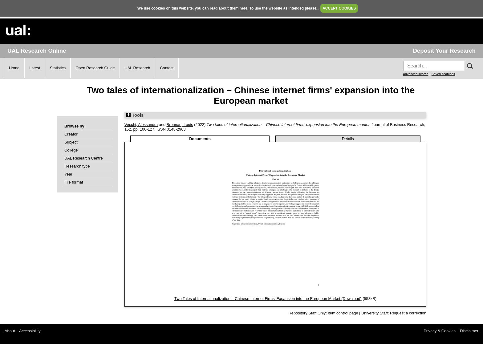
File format (73, 182)
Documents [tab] (200, 138)
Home (14, 68)
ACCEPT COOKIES (339, 8)
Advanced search (415, 74)
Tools (135, 115)
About (10, 331)
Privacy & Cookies (440, 331)
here (243, 8)
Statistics (58, 68)
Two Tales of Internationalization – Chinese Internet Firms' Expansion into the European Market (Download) (268, 298)
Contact (166, 68)
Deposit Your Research (444, 50)
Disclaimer (469, 331)
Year (68, 174)
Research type (77, 166)
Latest (34, 68)
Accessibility (30, 331)
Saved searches (443, 74)
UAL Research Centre (83, 158)
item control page (343, 313)
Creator (71, 134)
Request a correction (408, 313)
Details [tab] (348, 138)
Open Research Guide (95, 68)
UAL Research (137, 68)
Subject (71, 142)
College (71, 150)
